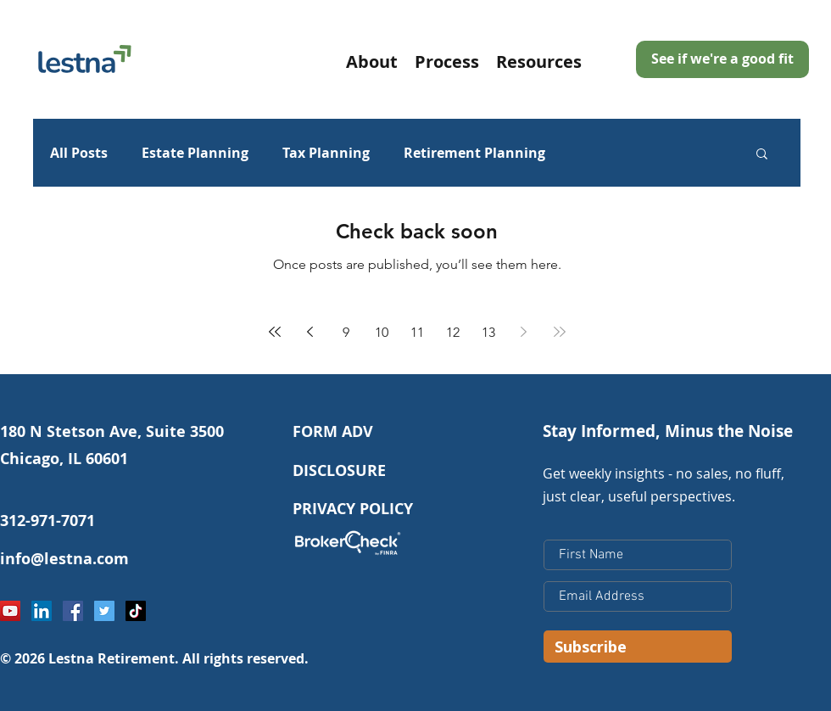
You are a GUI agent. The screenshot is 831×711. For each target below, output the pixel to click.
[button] (539, 60)
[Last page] (559, 331)
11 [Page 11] (417, 332)
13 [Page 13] (488, 332)
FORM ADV (333, 431)
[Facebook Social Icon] (73, 611)
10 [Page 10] (381, 332)
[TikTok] (135, 611)
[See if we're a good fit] (722, 59)
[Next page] (524, 331)
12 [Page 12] (453, 332)
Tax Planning (326, 152)
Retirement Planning (474, 152)
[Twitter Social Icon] (104, 611)
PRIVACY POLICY (353, 508)
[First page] (274, 331)
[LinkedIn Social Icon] (41, 611)
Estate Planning (195, 152)
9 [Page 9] (346, 332)
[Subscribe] (638, 646)
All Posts (79, 152)
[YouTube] (10, 611)
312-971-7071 (47, 520)
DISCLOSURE (339, 470)
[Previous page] (310, 331)
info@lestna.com (64, 558)
